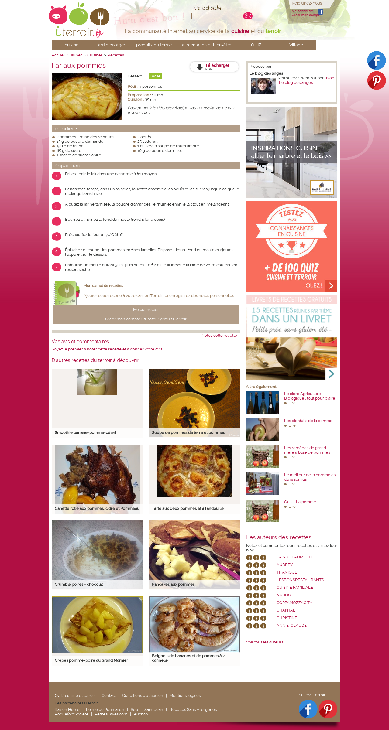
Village (296, 45)
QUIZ (256, 45)
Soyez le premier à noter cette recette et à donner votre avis (107, 349)
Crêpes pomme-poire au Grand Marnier (91, 660)
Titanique (287, 572)
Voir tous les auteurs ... (266, 642)
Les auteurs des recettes (278, 537)
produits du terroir (154, 45)
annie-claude (292, 625)
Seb (134, 709)
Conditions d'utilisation (142, 695)
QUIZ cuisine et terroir (75, 695)
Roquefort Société (71, 714)
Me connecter (302, 11)
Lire (292, 403)
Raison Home (67, 709)
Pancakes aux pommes (173, 584)
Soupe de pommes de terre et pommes (188, 432)
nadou (284, 595)
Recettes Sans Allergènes (193, 709)
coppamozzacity (294, 602)
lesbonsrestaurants (300, 580)
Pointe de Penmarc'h (105, 709)
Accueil (58, 55)
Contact (109, 695)
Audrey (285, 564)
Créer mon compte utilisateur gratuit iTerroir (146, 319)
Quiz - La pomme (300, 502)
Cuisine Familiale (295, 587)
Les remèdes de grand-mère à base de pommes (307, 450)
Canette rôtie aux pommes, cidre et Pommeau (97, 508)
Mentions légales (185, 695)
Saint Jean (153, 709)
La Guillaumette (295, 557)
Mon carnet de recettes (103, 286)
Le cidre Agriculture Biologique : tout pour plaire (309, 396)
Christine (287, 618)
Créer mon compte (306, 15)
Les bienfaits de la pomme (308, 420)
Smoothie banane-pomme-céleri (85, 432)
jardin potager (111, 45)
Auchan (141, 714)
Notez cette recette (219, 335)
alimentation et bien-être (206, 45)
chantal (286, 610)
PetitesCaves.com (111, 714)
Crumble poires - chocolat (79, 584)
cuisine (71, 45)
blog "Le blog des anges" (306, 80)
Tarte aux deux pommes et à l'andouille (188, 508)
